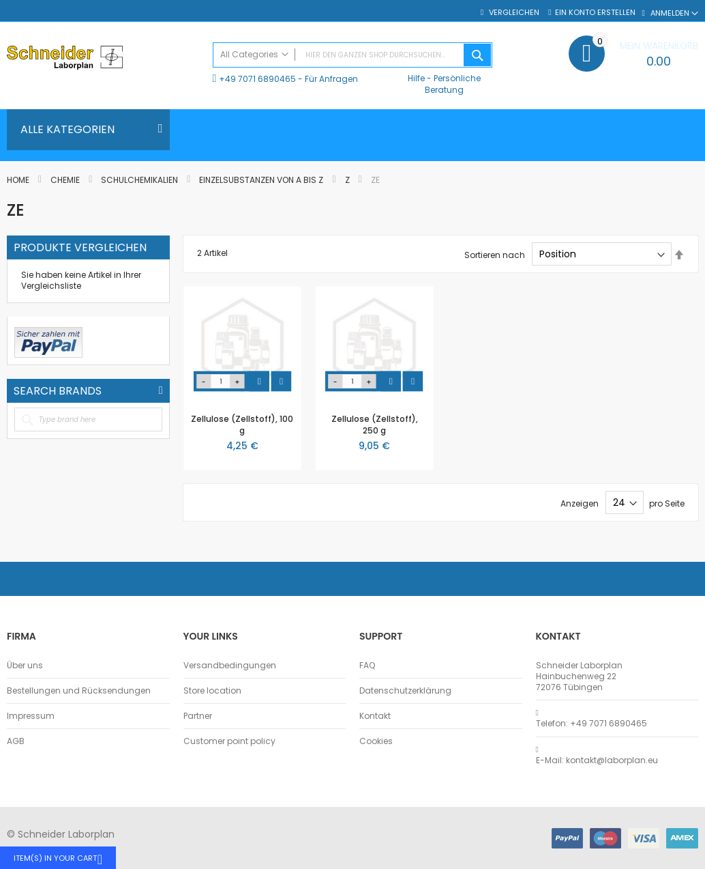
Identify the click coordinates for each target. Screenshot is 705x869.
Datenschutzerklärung (405, 690)
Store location (212, 690)
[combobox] (352, 55)
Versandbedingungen (229, 665)
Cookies (376, 741)
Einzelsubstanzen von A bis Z (262, 180)
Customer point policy (229, 741)
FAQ (367, 665)
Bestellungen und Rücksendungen (79, 690)
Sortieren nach (494, 254)
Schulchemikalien (140, 180)
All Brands (161, 390)
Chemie (66, 180)
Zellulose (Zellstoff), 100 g (242, 424)
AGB (16, 741)
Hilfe (416, 78)
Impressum (31, 716)
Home (19, 180)
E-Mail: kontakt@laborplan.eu (597, 760)
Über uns (25, 665)
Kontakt (375, 716)
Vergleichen (513, 13)
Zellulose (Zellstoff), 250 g (374, 424)
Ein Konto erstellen (595, 13)
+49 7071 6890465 (257, 79)
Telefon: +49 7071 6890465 (591, 723)
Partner (197, 716)
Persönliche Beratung (453, 83)
